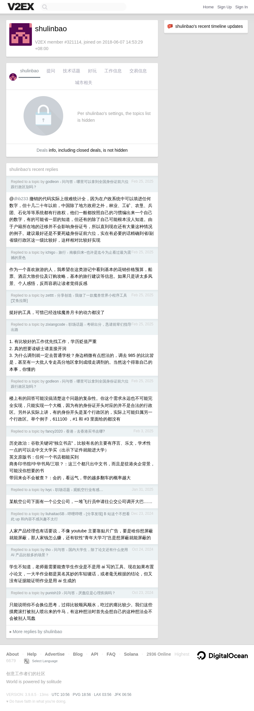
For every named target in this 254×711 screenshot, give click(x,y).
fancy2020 (54, 431)
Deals (42, 150)
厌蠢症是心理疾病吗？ (97, 593)
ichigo (50, 252)
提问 (50, 70)
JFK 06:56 (123, 694)
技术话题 (71, 70)
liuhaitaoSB (55, 514)
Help (32, 654)
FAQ (111, 654)
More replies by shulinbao (37, 631)
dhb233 (21, 198)
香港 (69, 431)
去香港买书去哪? (91, 431)
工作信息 (113, 70)
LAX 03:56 (103, 694)
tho (48, 550)
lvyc (49, 490)
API (94, 654)
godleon (52, 182)
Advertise (55, 654)
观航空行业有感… (88, 490)
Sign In (241, 7)
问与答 (67, 182)
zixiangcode (55, 324)
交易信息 (138, 70)
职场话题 (75, 324)
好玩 (92, 70)
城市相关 (83, 82)
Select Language (41, 661)
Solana (131, 654)
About (12, 654)
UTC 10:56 (61, 694)
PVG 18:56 (82, 694)
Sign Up (224, 7)
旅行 (62, 252)
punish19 (53, 593)
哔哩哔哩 (75, 514)
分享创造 (64, 295)
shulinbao (29, 70)
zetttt (50, 295)
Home (208, 7)
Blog (78, 654)
